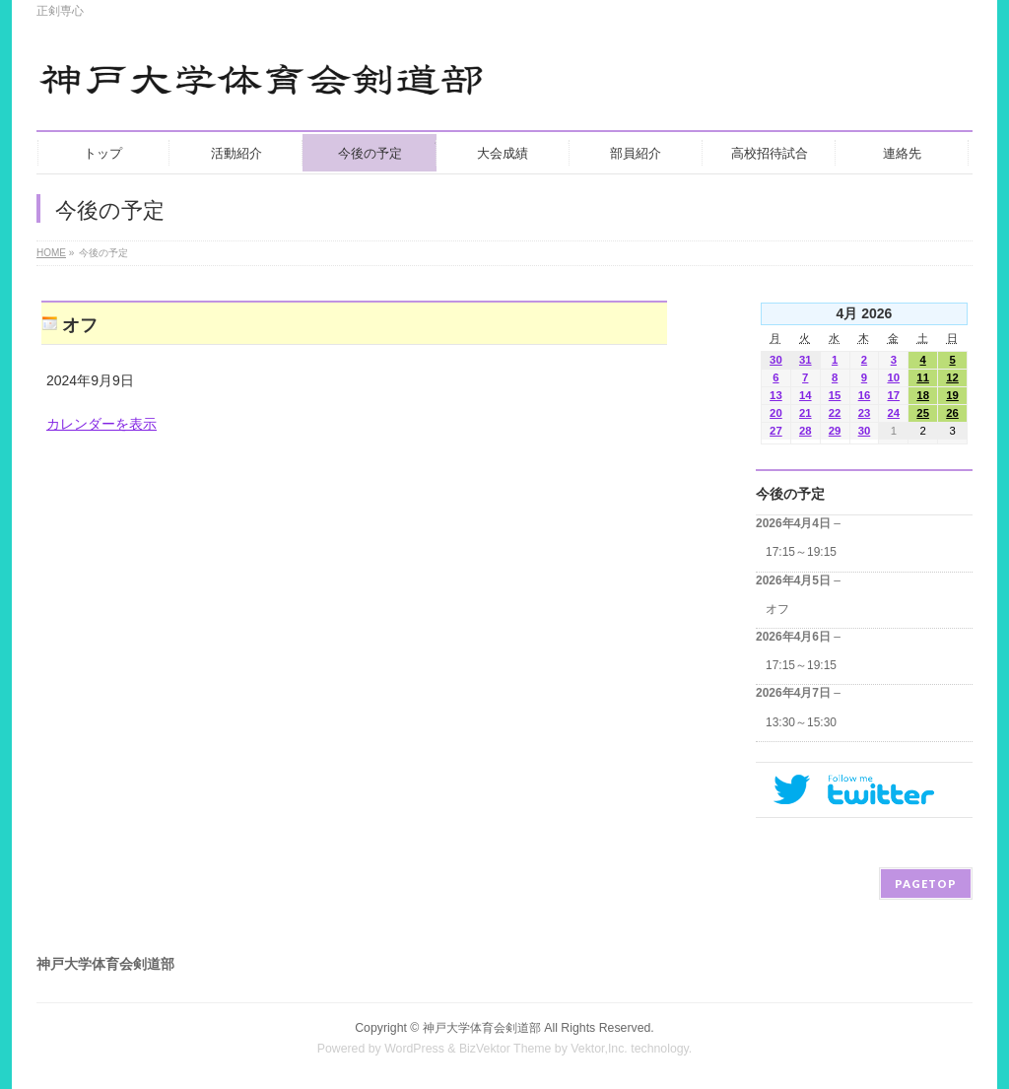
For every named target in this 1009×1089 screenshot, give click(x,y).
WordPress (414, 1048)
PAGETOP (926, 883)
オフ (777, 609)
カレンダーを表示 (101, 424)
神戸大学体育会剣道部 (482, 1028)
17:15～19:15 (801, 552)
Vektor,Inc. (599, 1048)
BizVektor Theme (505, 1048)
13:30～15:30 (801, 722)
